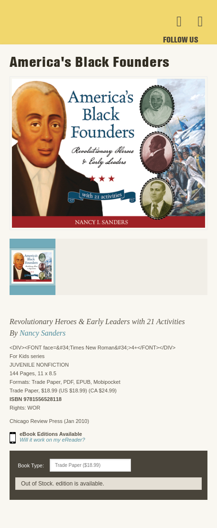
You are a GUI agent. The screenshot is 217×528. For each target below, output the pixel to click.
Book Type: (31, 465)
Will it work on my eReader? (52, 440)
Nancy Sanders (42, 333)
